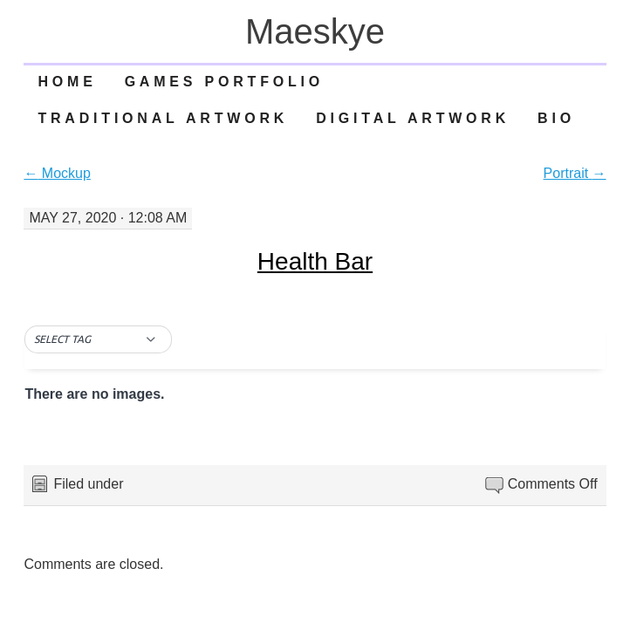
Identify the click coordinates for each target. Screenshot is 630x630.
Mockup (57, 173)
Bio (556, 118)
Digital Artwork (413, 118)
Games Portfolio (224, 81)
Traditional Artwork (163, 118)
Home (67, 81)
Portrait (575, 173)
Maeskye (315, 31)
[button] (97, 339)
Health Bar (315, 261)
